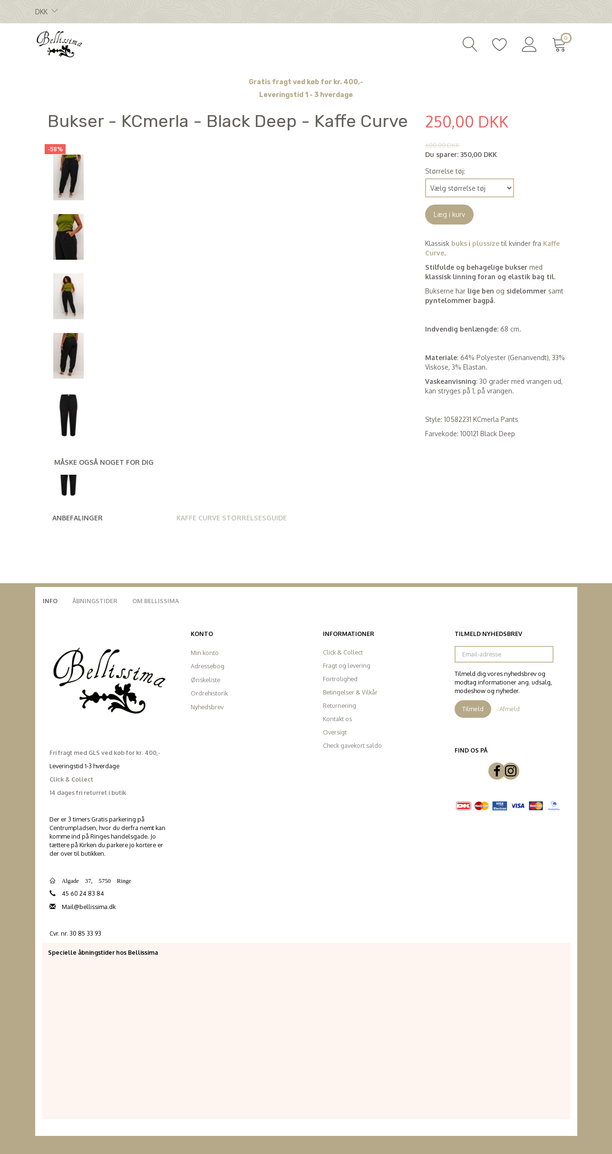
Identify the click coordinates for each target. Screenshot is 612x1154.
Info (50, 601)
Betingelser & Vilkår (350, 692)
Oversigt (335, 732)
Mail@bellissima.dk (89, 906)
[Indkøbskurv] (560, 43)
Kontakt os (337, 719)
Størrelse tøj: (445, 171)
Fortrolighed (340, 679)
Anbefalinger (77, 518)
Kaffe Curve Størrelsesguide (231, 518)
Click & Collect (343, 652)
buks (459, 243)
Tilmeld (473, 709)
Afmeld (509, 709)
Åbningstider (94, 601)
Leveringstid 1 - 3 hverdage (306, 95)
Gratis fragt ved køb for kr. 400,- (306, 82)
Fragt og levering (346, 665)
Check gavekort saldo (352, 745)
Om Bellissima (155, 601)
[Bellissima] (59, 43)
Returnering (339, 705)
